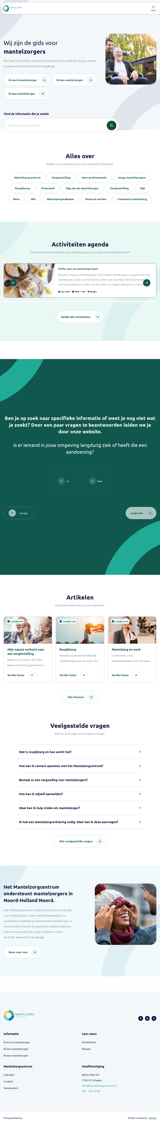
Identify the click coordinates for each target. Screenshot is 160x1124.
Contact (8, 1081)
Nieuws (86, 1048)
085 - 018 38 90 (91, 1091)
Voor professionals (94, 177)
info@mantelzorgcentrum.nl (99, 1085)
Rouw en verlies (95, 199)
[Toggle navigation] (153, 8)
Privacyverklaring (13, 1117)
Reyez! (152, 1117)
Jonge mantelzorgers (132, 177)
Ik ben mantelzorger (16, 1048)
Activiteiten (89, 1042)
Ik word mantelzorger (17, 1042)
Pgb (142, 188)
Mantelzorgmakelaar (60, 199)
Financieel (48, 188)
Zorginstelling (61, 177)
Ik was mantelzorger (16, 1055)
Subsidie (9, 1074)
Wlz (33, 199)
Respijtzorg (22, 188)
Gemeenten (11, 1088)
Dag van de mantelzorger (82, 188)
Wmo (16, 199)
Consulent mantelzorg (132, 199)
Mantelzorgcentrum (27, 177)
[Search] (61, 125)
